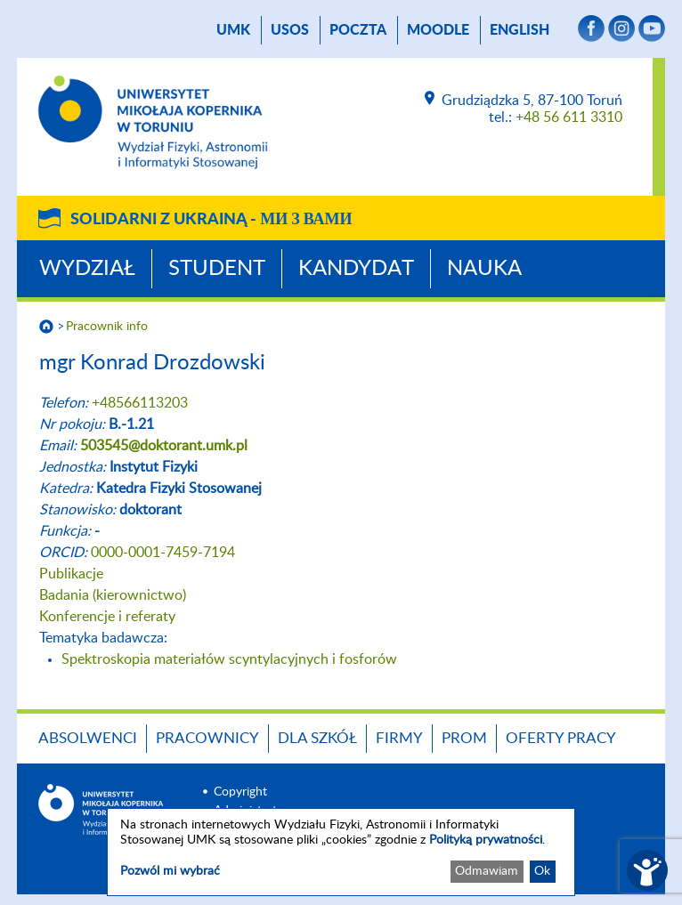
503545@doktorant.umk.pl (164, 446)
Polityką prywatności (485, 840)
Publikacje (71, 574)
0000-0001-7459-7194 (163, 552)
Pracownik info (107, 326)
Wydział (87, 268)
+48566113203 (140, 403)
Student (216, 268)
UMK (233, 30)
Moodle (438, 30)
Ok (542, 871)
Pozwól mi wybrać (170, 871)
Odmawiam (486, 871)
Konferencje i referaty (107, 617)
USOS (290, 30)
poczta (357, 30)
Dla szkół (317, 738)
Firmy (399, 738)
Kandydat (356, 268)
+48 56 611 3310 (569, 117)
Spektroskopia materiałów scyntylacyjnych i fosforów (229, 659)
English (519, 30)
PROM (464, 738)
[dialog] (341, 852)
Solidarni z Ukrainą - (211, 220)
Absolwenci (87, 738)
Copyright (240, 792)
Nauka (484, 268)
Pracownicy (207, 738)
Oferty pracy (561, 738)
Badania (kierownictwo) (112, 595)
